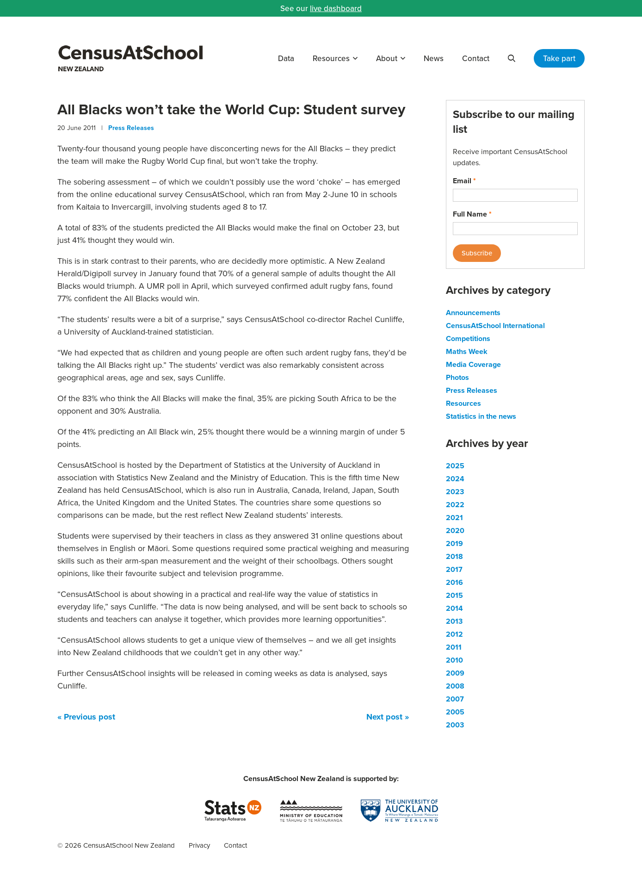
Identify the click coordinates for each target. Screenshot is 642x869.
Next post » (387, 717)
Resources (331, 58)
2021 (454, 517)
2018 (454, 556)
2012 (454, 634)
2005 (455, 712)
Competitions (468, 338)
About (386, 58)
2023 (455, 491)
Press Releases (131, 127)
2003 (455, 725)
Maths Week (467, 351)
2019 (454, 543)
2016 (454, 582)
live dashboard (336, 8)
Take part (559, 58)
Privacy (199, 845)
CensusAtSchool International (495, 325)
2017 (454, 569)
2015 (454, 595)
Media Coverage (473, 364)
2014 (454, 608)
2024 (455, 478)
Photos (457, 377)
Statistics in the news (481, 416)
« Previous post (86, 717)
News (434, 58)
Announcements (473, 312)
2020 (455, 530)
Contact (475, 58)
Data (286, 58)
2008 (455, 686)
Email (464, 180)
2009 (455, 673)
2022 (455, 504)
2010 (454, 660)
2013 (454, 621)
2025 (455, 465)
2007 (455, 699)
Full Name (472, 214)
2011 (454, 647)
